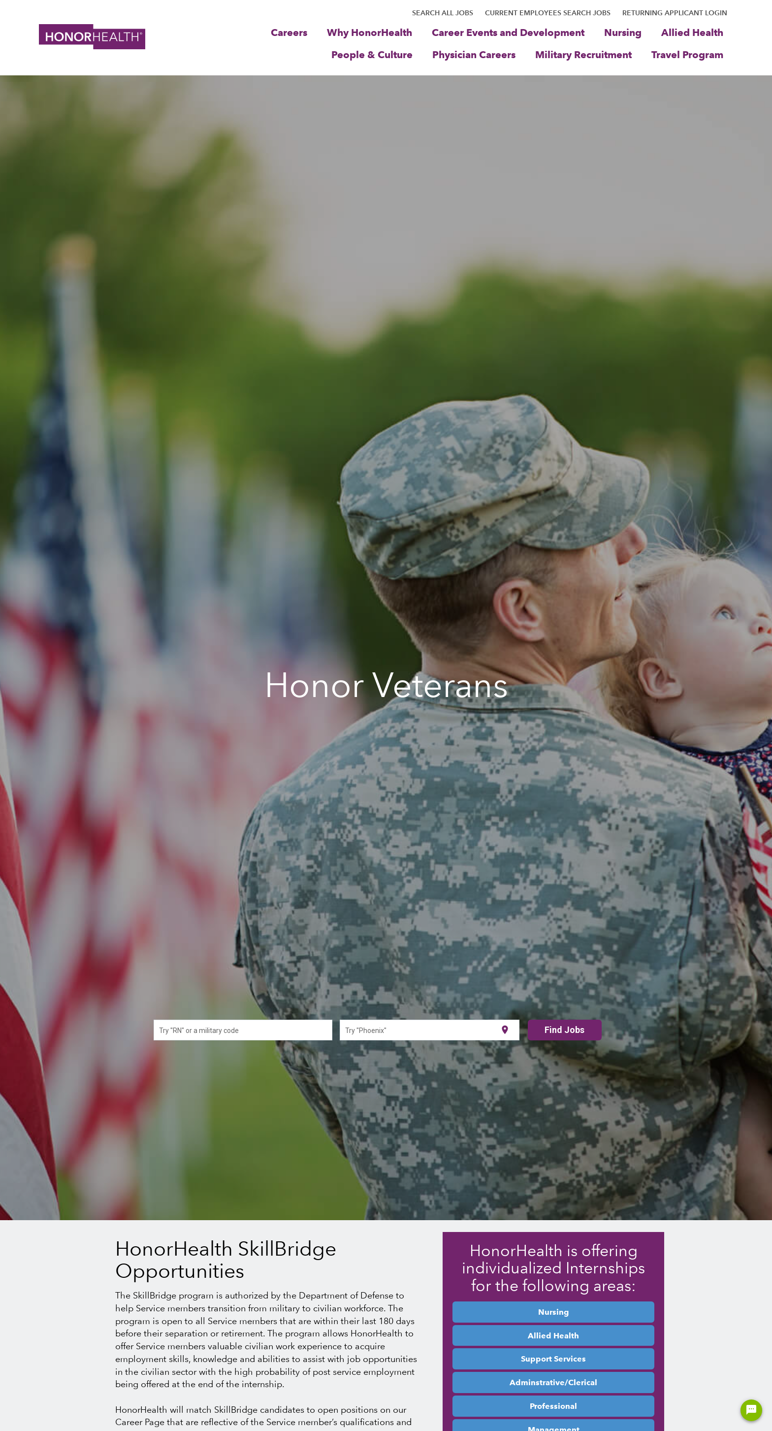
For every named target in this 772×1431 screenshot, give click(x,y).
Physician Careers (473, 54)
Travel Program (687, 54)
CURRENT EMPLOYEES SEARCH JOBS (548, 12)
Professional (553, 1406)
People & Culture (372, 54)
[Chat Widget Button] (751, 1410)
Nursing (623, 32)
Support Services (553, 1359)
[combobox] (242, 1030)
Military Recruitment (583, 54)
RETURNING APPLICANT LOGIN (674, 12)
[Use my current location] (505, 1030)
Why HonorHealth (369, 32)
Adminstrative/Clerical (553, 1382)
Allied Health (692, 32)
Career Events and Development (508, 32)
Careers (289, 32)
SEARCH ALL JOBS (442, 12)
